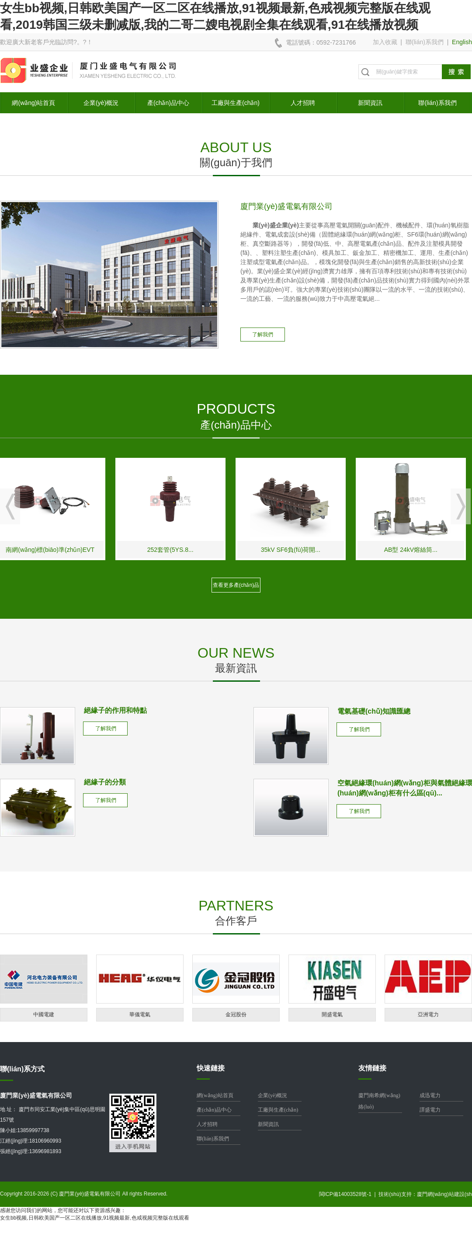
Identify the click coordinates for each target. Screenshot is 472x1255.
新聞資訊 (370, 102)
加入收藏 (385, 41)
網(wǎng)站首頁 (33, 102)
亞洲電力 (428, 1014)
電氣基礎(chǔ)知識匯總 (373, 711)
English (462, 41)
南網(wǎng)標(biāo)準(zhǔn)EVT (55, 549)
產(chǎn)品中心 (168, 102)
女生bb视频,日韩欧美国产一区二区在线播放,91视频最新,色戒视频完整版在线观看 (94, 1218)
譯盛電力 (430, 1110)
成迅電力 (430, 1095)
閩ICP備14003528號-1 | (349, 1194)
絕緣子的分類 (105, 782)
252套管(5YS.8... (175, 549)
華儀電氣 (139, 1014)
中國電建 (43, 1014)
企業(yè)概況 (100, 102)
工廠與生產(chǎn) (236, 102)
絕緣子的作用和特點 (115, 710)
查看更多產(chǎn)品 (236, 585)
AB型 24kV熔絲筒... (415, 549)
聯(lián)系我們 (425, 41)
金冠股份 (236, 1014)
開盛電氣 (332, 1014)
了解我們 (262, 334)
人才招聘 (303, 102)
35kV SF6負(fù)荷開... (295, 549)
